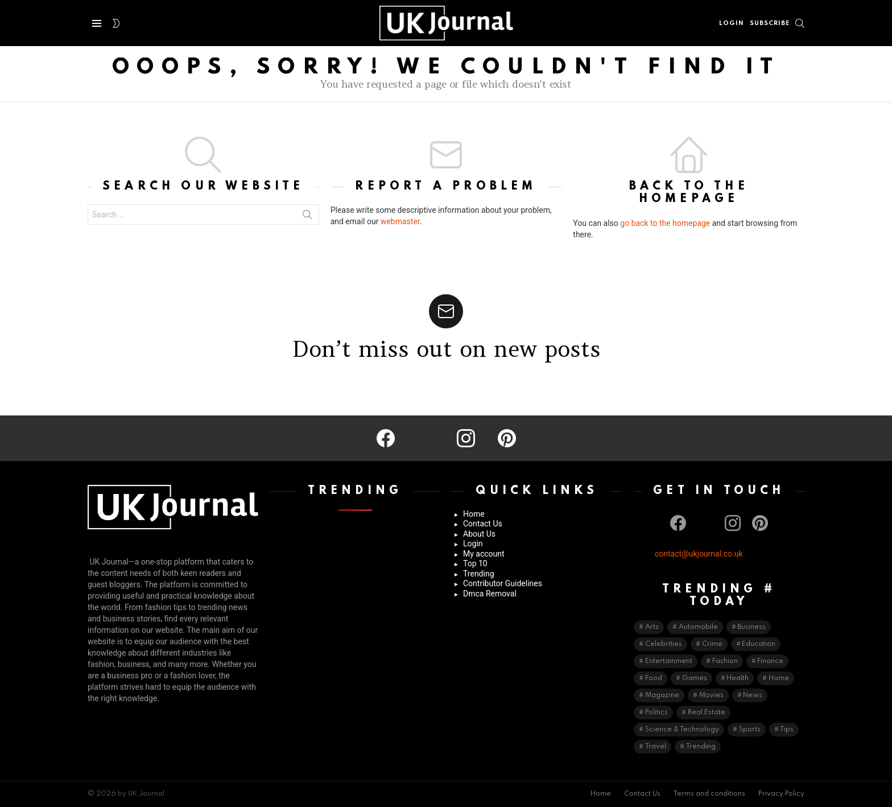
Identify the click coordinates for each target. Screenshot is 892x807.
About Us (479, 533)
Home (474, 513)
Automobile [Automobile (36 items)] (698, 627)
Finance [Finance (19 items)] (770, 661)
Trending (478, 573)
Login (473, 543)
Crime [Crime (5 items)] (712, 644)
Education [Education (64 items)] (758, 644)
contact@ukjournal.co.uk (699, 553)
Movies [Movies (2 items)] (711, 695)
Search (307, 216)
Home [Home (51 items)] (779, 678)
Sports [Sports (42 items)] (750, 729)
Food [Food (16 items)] (653, 678)
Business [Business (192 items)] (751, 627)
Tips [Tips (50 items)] (787, 729)
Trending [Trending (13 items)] (701, 746)
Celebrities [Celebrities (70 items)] (663, 644)
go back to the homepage (665, 223)
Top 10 (475, 563)
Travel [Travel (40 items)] (655, 746)
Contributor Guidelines (502, 583)
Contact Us (482, 523)
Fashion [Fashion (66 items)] (725, 661)
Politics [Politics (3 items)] (656, 712)
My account (484, 553)
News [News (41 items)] (752, 695)
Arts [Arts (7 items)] (652, 627)
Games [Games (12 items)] (694, 678)
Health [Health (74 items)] (737, 678)
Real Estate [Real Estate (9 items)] (706, 712)
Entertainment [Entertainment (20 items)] (668, 661)
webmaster (400, 221)
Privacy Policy (781, 793)
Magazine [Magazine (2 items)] (662, 695)
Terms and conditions (709, 793)
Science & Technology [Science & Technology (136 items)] (682, 729)
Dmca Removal (490, 593)
